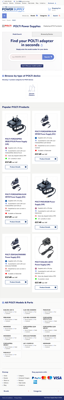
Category (21, 375)
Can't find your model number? (32, 66)
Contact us (42, 3)
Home (3, 20)
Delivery (11, 3)
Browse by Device (47, 34)
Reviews (24, 3)
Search (48, 57)
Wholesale (18, 3)
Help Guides (31, 3)
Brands (34, 16)
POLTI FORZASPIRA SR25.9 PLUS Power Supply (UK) (16, 141)
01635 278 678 (7, 1)
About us (5, 3)
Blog (37, 3)
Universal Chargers (24, 378)
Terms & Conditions (7, 398)
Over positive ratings (22, 1)
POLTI (14, 20)
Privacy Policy (18, 398)
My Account (52, 3)
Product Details (18, 167)
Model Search (17, 34)
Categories (44, 16)
